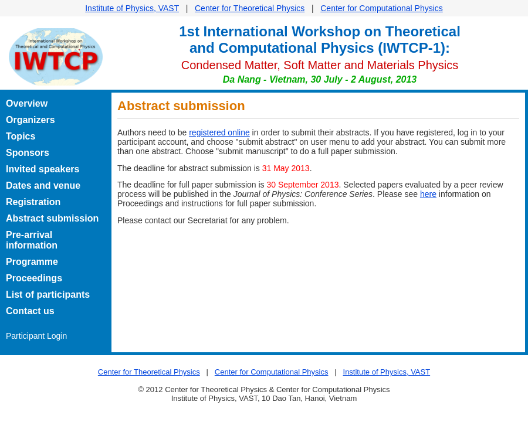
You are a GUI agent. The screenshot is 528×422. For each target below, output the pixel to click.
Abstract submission (52, 218)
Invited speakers (42, 169)
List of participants (48, 295)
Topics (20, 136)
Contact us (30, 311)
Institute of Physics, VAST (132, 8)
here (428, 194)
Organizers (30, 120)
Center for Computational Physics (381, 8)
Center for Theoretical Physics (249, 8)
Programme (32, 262)
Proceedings (34, 278)
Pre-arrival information (31, 240)
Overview (27, 103)
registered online (219, 132)
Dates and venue (43, 185)
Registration (33, 202)
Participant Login (36, 336)
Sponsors (27, 153)
